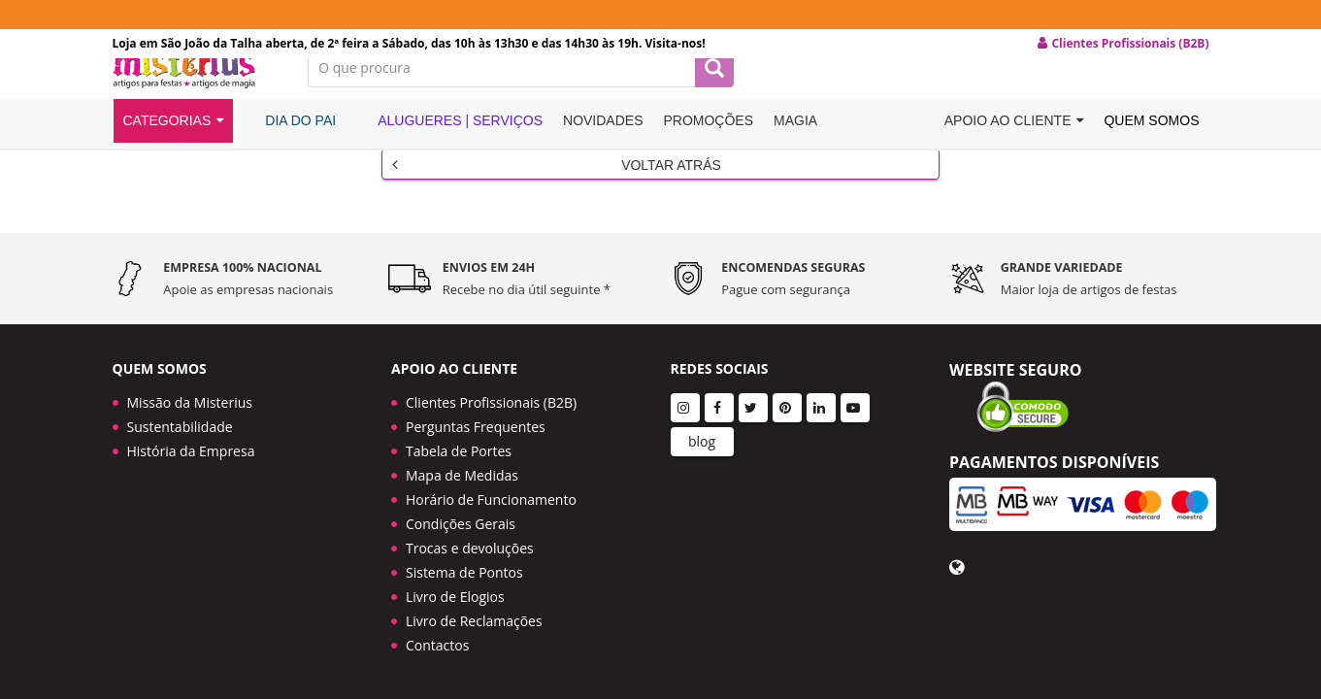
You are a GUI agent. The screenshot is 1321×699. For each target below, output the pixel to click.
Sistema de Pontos (464, 569)
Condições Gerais (460, 521)
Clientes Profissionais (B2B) (491, 399)
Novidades (603, 148)
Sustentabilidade (180, 424)
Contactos (437, 642)
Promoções (708, 148)
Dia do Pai (290, 148)
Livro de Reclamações (474, 618)
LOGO (196, 92)
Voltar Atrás (556, 185)
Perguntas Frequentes (475, 424)
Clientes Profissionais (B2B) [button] (1123, 43)
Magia (795, 148)
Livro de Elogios (455, 593)
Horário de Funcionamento (491, 496)
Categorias (173, 149)
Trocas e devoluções (470, 545)
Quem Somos (1151, 148)
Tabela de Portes (459, 448)
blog (701, 438)
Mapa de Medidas (462, 472)
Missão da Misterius (189, 399)
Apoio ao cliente (1014, 149)
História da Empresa (191, 448)
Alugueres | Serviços (449, 148)
